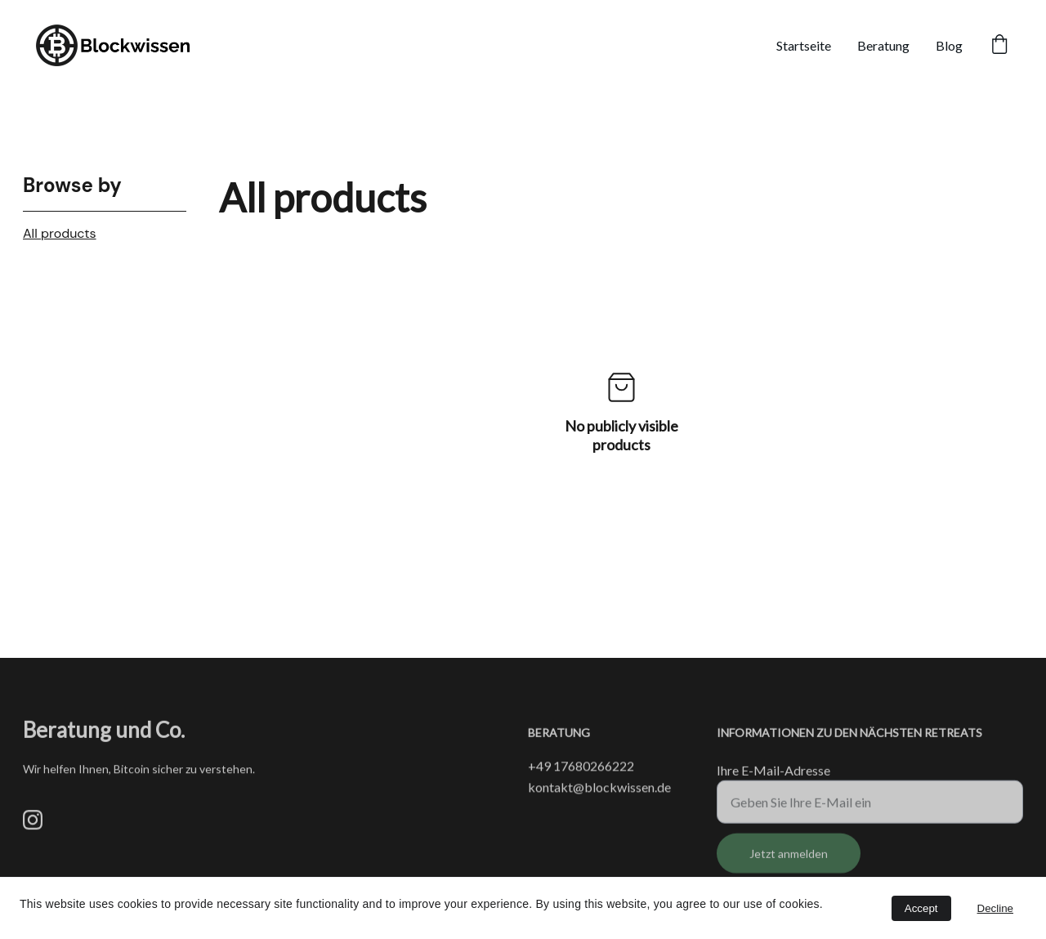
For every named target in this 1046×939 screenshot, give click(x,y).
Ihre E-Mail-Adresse (773, 776)
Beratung (883, 45)
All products (59, 233)
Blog (949, 45)
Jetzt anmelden (788, 859)
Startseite (803, 45)
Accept (921, 908)
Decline (995, 908)
